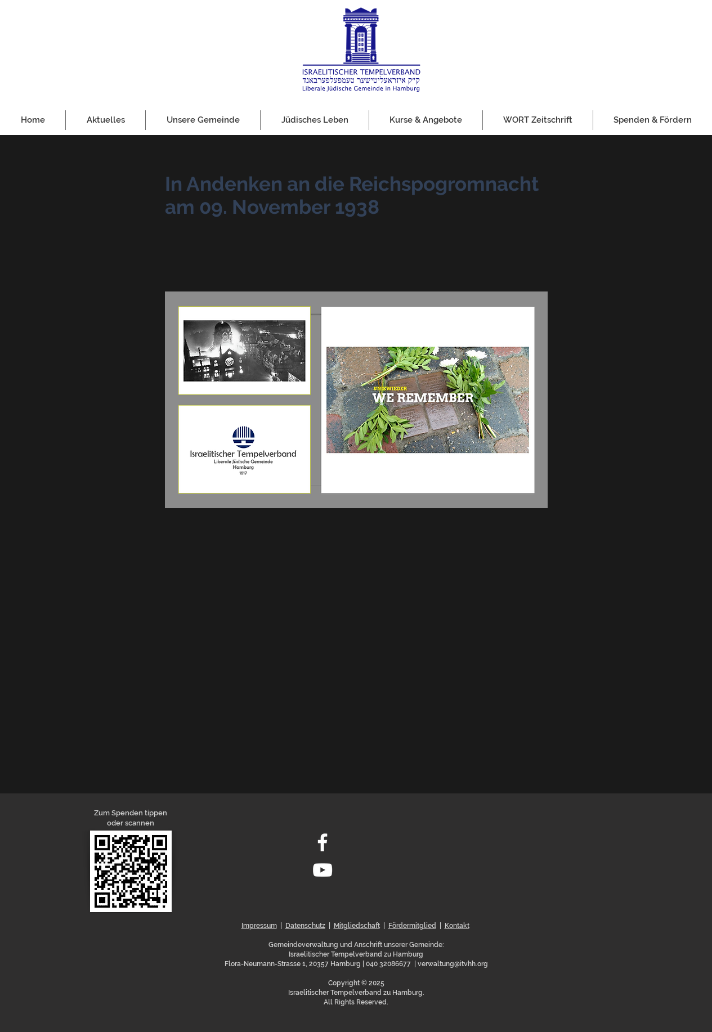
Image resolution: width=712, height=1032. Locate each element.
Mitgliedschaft (357, 926)
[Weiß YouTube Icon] (322, 870)
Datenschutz (305, 926)
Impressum (259, 926)
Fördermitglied (412, 926)
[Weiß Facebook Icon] (322, 842)
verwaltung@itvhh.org (453, 964)
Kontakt (457, 926)
